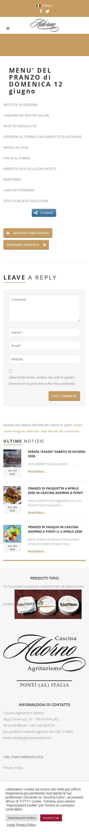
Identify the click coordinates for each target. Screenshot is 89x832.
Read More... (37, 471)
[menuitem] (44, 5)
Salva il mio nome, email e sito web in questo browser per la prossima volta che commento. (42, 380)
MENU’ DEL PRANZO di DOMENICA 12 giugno (36, 80)
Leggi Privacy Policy (21, 824)
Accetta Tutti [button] (51, 818)
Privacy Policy (13, 768)
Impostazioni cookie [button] (21, 818)
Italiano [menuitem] (47, 5)
